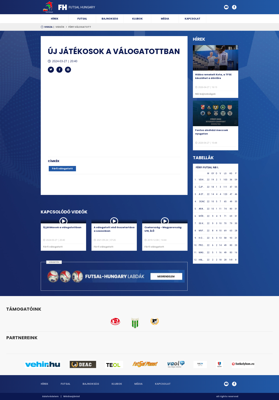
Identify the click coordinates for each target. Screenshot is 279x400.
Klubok (137, 18)
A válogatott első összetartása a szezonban (114, 229)
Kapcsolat (192, 18)
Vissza (48, 26)
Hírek (54, 18)
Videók (60, 26)
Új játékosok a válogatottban (62, 227)
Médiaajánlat (71, 396)
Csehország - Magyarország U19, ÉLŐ (162, 229)
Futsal (82, 18)
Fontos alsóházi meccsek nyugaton (211, 131)
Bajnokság (110, 18)
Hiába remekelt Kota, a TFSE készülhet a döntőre (213, 76)
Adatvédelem (50, 396)
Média (165, 18)
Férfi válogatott (79, 26)
